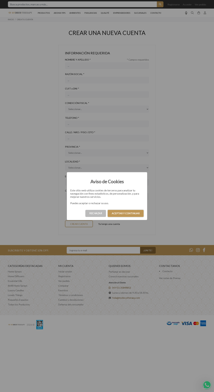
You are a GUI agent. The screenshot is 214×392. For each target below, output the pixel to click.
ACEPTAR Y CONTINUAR (126, 213)
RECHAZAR (95, 213)
